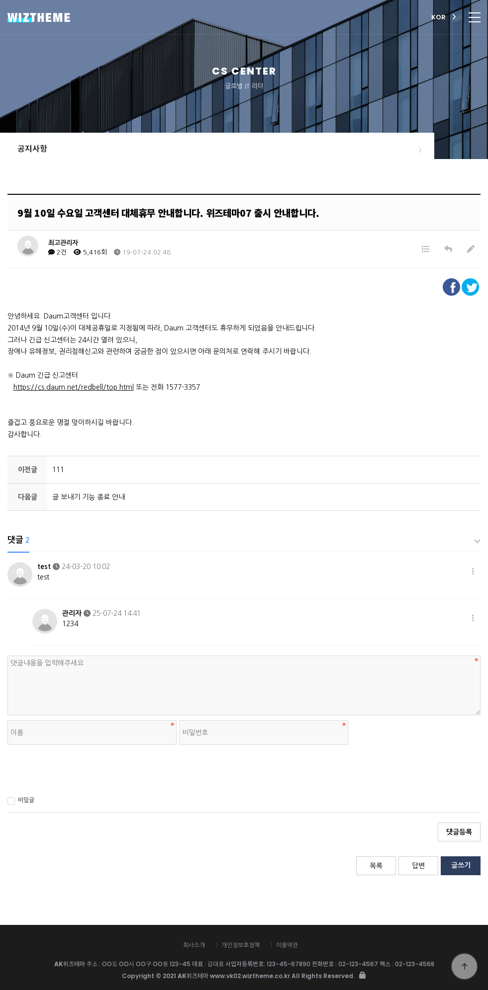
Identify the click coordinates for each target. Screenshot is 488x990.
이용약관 (287, 945)
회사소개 (194, 945)
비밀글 (20, 801)
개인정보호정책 (240, 945)
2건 (57, 252)
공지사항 (32, 149)
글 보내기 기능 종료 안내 (88, 497)
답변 (418, 865)
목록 (376, 865)
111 (58, 469)
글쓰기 (461, 865)
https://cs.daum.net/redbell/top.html (73, 387)
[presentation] (83, 769)
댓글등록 (459, 831)
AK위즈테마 (122, 17)
